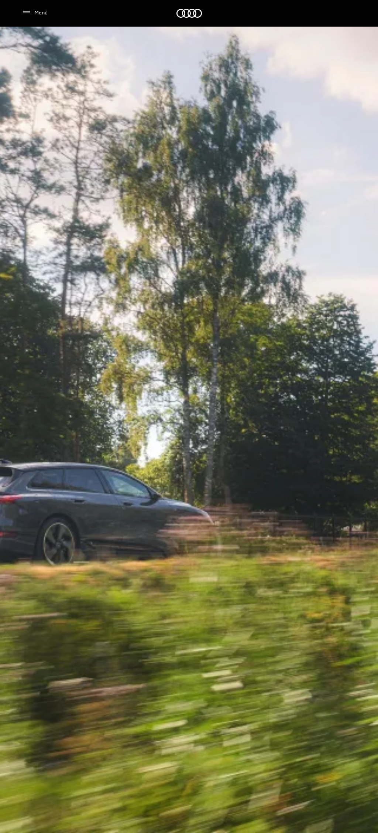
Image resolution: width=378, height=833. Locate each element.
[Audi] (189, 13)
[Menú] (35, 13)
